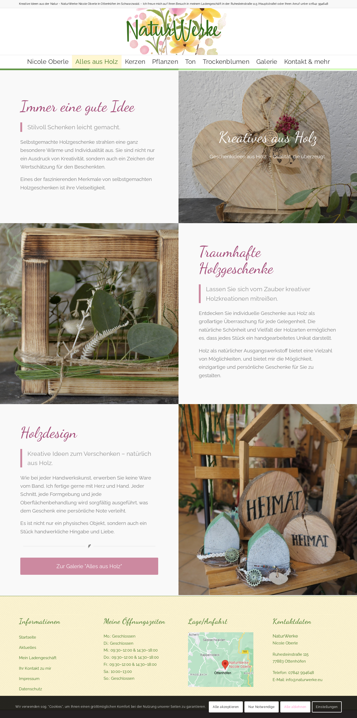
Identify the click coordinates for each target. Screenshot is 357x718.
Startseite (27, 637)
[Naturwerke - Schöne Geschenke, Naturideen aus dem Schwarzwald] (179, 31)
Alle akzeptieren (226, 707)
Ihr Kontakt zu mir (35, 668)
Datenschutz (30, 689)
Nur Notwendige (261, 707)
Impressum (29, 678)
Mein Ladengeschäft (37, 657)
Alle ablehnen (295, 707)
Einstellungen (327, 707)
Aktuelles (27, 647)
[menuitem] (48, 61)
